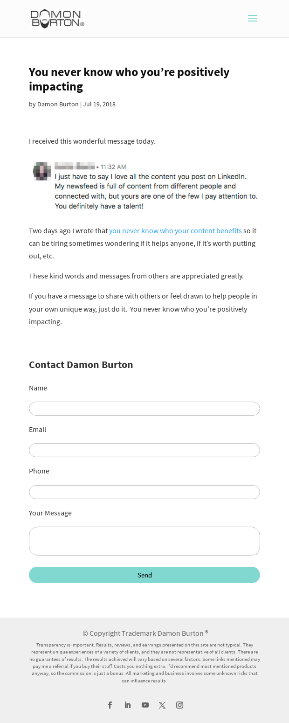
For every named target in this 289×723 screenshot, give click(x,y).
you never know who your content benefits (175, 230)
